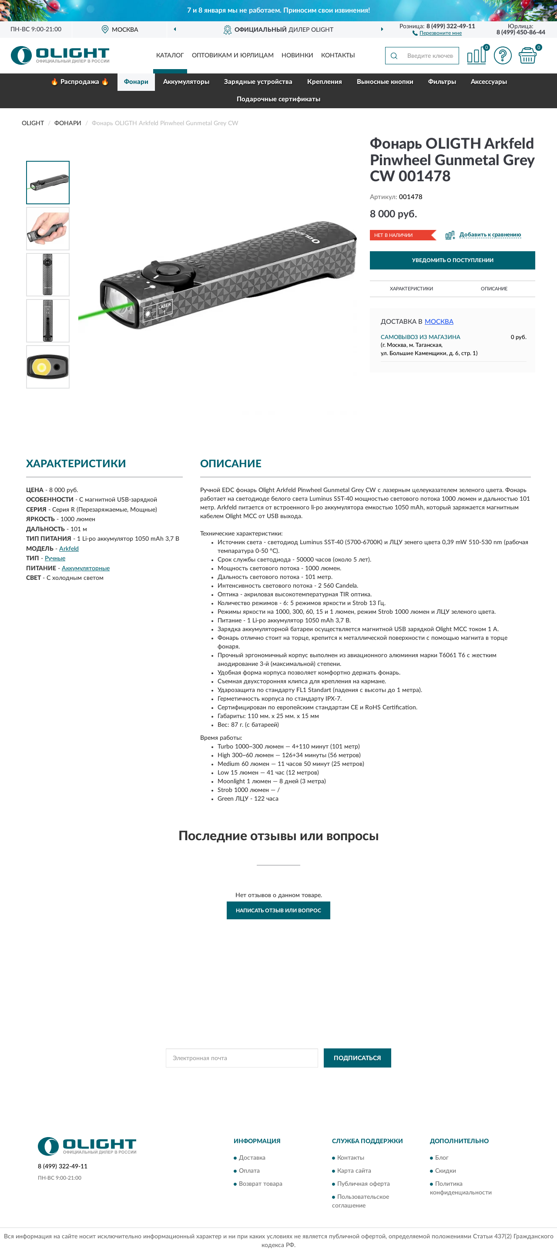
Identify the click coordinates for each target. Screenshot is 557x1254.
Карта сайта (354, 1171)
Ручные (55, 558)
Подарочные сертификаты (278, 99)
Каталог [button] (170, 56)
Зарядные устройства (258, 82)
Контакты (338, 56)
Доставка (252, 1158)
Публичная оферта (363, 1184)
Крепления (324, 82)
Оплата (249, 1171)
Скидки (445, 1171)
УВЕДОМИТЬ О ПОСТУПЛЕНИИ (452, 260)
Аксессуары (489, 82)
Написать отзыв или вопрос (278, 910)
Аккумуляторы (186, 82)
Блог (442, 1158)
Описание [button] (494, 288)
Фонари (136, 82)
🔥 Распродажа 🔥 (79, 82)
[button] (437, 32)
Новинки (297, 56)
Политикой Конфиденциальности (278, 1077)
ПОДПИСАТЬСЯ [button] (357, 1058)
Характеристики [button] (411, 288)
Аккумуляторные (86, 568)
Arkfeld (69, 549)
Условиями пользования (355, 1077)
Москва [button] (439, 322)
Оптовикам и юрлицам (233, 56)
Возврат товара (260, 1184)
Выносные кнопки (385, 82)
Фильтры (442, 82)
